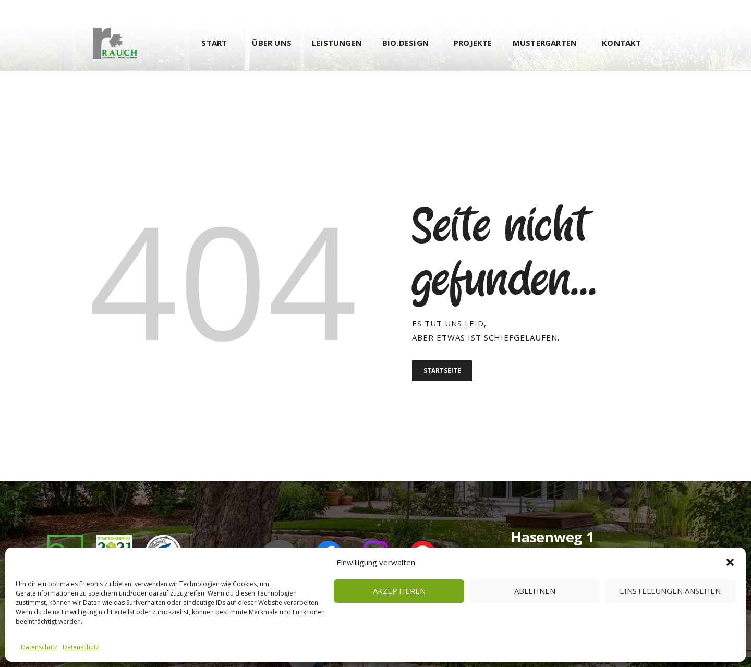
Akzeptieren (399, 591)
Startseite (445, 372)
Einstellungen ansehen (670, 591)
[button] (730, 562)
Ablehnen (534, 591)
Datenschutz (39, 646)
